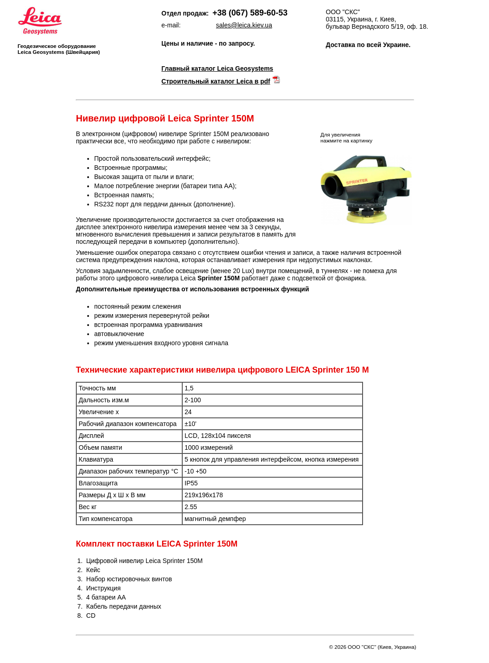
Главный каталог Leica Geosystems (217, 68)
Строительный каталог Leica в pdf (216, 81)
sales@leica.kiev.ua (244, 25)
